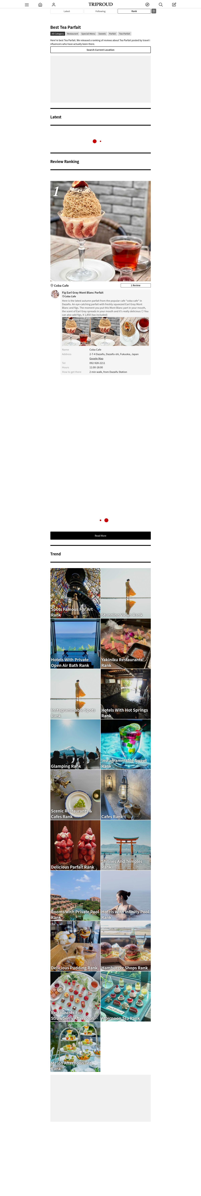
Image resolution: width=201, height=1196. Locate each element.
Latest (67, 11)
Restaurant (72, 33)
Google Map (96, 358)
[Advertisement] (100, 79)
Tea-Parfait (124, 33)
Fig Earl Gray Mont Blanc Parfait (105, 294)
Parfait (112, 33)
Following (100, 11)
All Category (58, 33)
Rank (134, 11)
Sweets (102, 33)
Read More (100, 535)
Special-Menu (88, 33)
